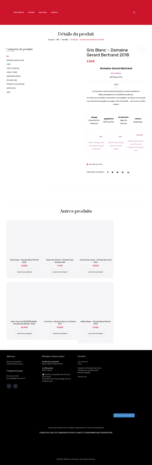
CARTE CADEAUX (13, 68)
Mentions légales (84, 373)
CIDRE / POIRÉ (12, 72)
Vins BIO (65, 40)
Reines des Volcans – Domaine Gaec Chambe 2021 (60, 261)
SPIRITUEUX (11, 88)
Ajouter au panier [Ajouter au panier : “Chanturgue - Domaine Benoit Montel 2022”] (24, 272)
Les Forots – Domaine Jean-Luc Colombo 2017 (60, 323)
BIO (58, 40)
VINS (8, 92)
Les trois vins (83, 362)
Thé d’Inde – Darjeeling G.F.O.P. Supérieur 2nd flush (139, 49)
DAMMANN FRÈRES (14, 76)
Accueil (51, 40)
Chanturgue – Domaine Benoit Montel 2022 (24, 261)
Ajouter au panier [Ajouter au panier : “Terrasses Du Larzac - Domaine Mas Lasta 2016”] (95, 272)
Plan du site (82, 377)
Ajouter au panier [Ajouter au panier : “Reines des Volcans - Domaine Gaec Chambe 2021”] (60, 272)
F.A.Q (79, 364)
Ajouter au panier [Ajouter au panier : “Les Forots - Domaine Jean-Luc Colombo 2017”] (60, 333)
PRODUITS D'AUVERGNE (15, 84)
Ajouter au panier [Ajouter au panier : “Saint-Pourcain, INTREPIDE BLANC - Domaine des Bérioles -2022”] (24, 333)
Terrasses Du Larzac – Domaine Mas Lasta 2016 (96, 261)
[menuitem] (19, 12)
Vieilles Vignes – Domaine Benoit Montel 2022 (96, 323)
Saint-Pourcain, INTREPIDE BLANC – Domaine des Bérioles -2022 (24, 323)
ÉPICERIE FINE (12, 80)
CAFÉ (9, 64)
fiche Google (59, 379)
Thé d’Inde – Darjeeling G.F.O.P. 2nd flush (143, 49)
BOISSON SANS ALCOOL (15, 60)
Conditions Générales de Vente (89, 368)
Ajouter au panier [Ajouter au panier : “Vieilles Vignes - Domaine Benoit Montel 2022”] (95, 333)
